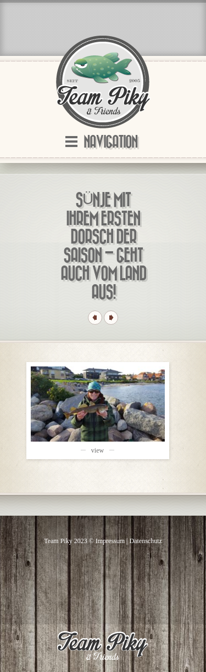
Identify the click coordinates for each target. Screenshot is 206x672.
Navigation (110, 142)
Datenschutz (146, 541)
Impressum (110, 541)
